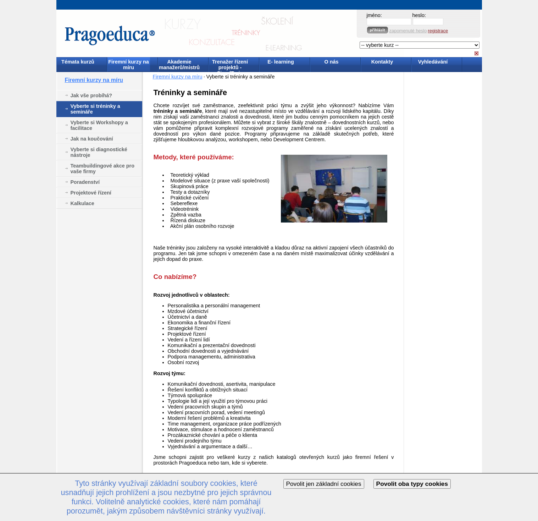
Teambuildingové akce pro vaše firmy (102, 168)
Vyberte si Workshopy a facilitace (99, 125)
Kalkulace (82, 203)
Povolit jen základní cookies (323, 483)
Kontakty (382, 62)
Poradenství (85, 182)
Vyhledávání (433, 62)
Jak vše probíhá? (91, 95)
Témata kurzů (77, 62)
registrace (438, 30)
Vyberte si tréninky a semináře (95, 109)
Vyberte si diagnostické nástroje (99, 152)
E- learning (280, 62)
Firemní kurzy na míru (128, 64)
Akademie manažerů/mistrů (179, 64)
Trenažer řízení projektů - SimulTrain (230, 65)
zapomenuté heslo (408, 30)
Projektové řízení (91, 193)
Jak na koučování (92, 139)
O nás (332, 62)
